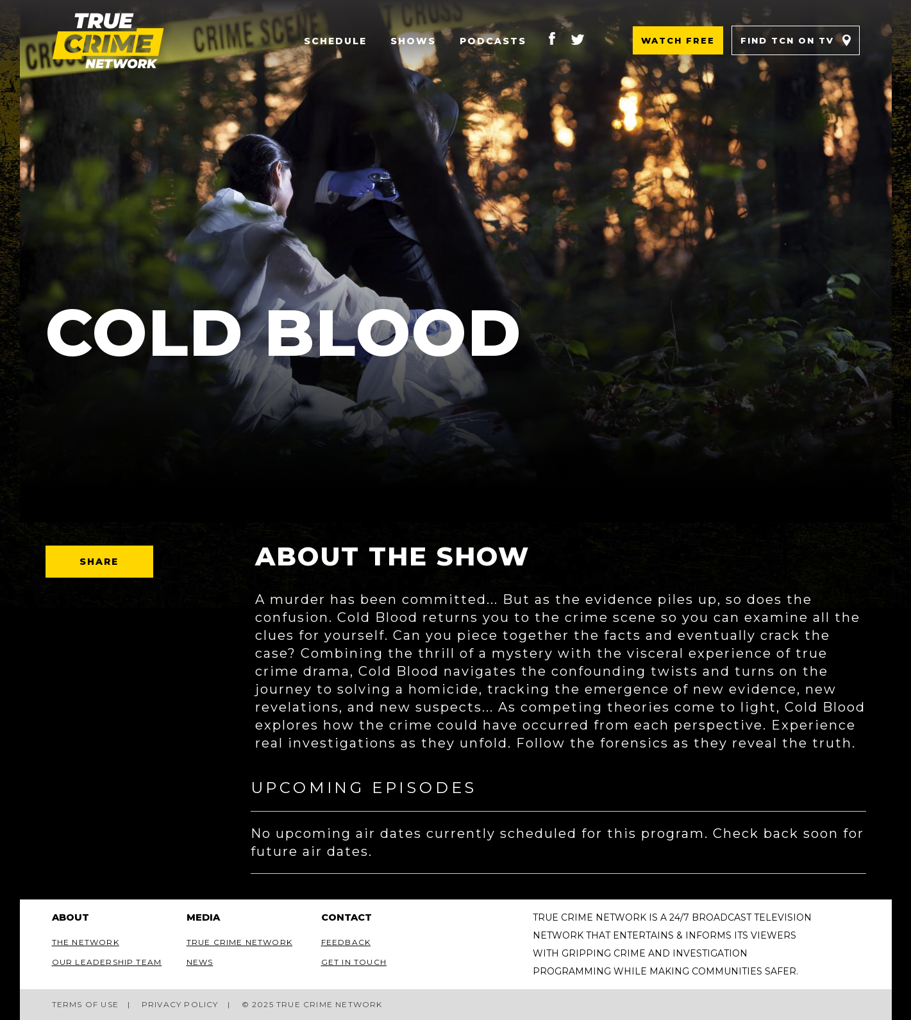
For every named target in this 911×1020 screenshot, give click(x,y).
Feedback (346, 942)
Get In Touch (354, 962)
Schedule (335, 41)
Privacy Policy (180, 1004)
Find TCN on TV (787, 40)
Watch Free (678, 40)
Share (99, 561)
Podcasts (493, 41)
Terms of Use (85, 1004)
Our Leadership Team (107, 962)
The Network (85, 942)
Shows (413, 41)
